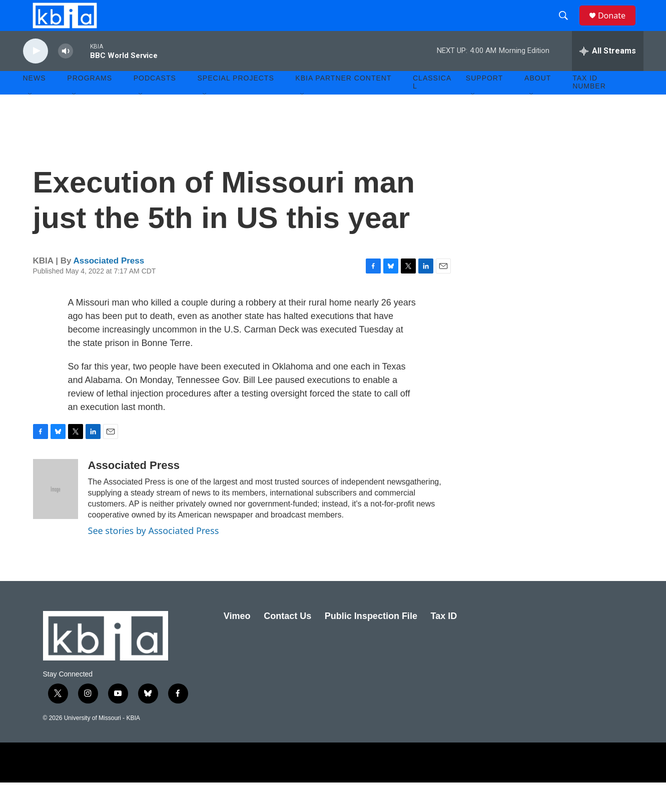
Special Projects (236, 100)
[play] (36, 72)
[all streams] (607, 72)
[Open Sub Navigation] (31, 116)
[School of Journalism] (177, 784)
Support (484, 100)
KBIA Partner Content (343, 100)
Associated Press (108, 283)
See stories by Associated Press (153, 552)
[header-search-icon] (567, 26)
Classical (432, 104)
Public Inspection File (371, 637)
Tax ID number (589, 104)
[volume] (65, 73)
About (537, 100)
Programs (89, 100)
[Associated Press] (55, 510)
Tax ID (444, 637)
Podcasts (155, 100)
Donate (617, 26)
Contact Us (287, 637)
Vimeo (237, 637)
